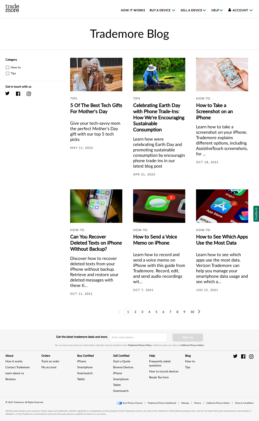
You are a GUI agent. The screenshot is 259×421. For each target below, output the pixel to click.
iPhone (81, 361)
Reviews (10, 379)
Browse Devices (123, 367)
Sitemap (185, 403)
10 (192, 312)
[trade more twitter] (235, 356)
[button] (130, 403)
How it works (13, 361)
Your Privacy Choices (132, 403)
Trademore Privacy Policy (140, 345)
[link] (245, 371)
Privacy (197, 403)
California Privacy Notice (218, 403)
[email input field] (138, 337)
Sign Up (187, 337)
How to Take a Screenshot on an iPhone (214, 111)
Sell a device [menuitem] (191, 10)
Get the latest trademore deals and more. (82, 337)
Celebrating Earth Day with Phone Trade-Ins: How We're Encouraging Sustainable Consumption (158, 117)
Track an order (50, 361)
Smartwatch (85, 373)
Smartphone (85, 367)
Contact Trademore (17, 367)
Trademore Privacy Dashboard (162, 403)
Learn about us (14, 373)
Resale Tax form (159, 377)
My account (48, 367)
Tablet (81, 379)
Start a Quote (121, 361)
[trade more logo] (12, 8)
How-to (190, 361)
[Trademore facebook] (21, 95)
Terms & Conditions (244, 403)
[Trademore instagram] (32, 95)
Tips (187, 367)
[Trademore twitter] (10, 95)
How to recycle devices (163, 371)
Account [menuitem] (238, 10)
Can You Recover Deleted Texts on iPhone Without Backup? (96, 243)
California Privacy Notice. (192, 345)
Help (215, 10)
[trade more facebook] (243, 356)
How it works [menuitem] (133, 10)
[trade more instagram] (251, 356)
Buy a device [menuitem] (160, 10)
